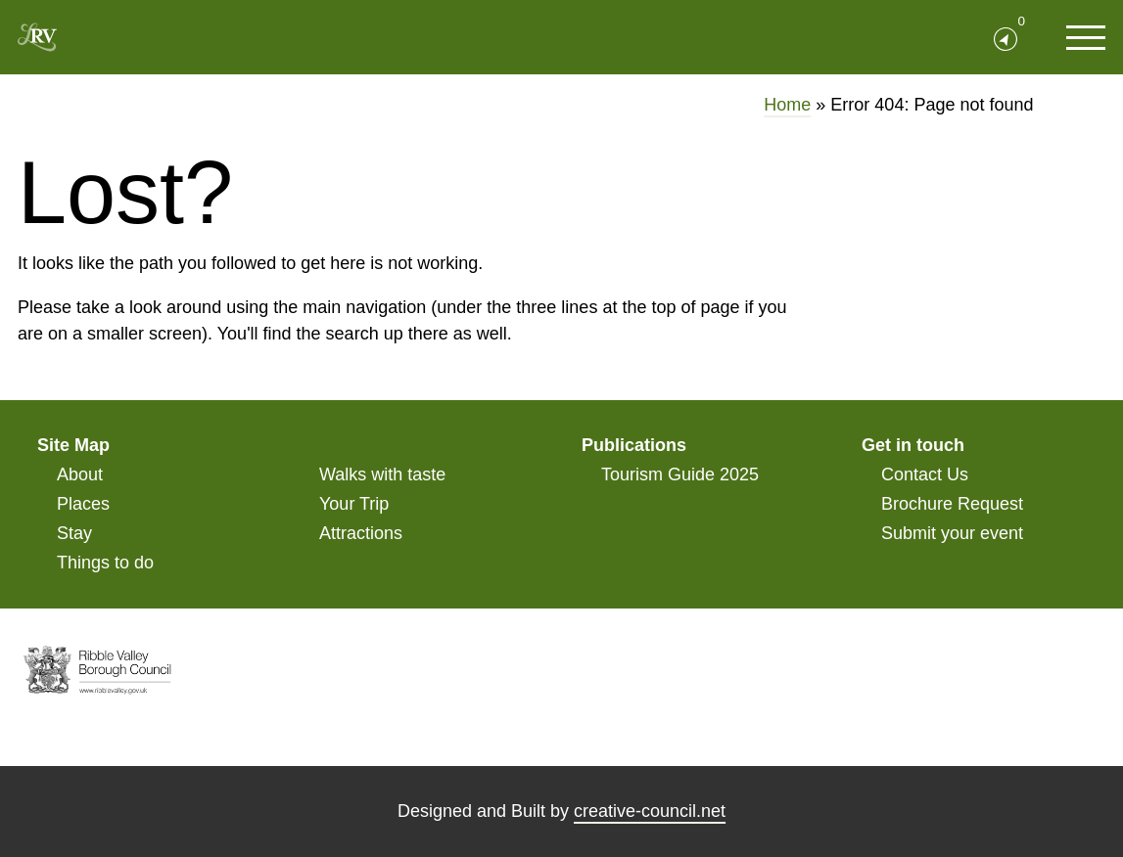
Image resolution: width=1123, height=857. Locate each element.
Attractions (360, 533)
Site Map (73, 445)
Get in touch (913, 445)
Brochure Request (952, 504)
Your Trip (354, 504)
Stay (74, 533)
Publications (634, 445)
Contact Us (924, 474)
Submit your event (952, 533)
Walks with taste (382, 474)
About (80, 474)
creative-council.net (649, 811)
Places (83, 504)
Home (787, 104)
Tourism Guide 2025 (680, 474)
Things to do (105, 562)
